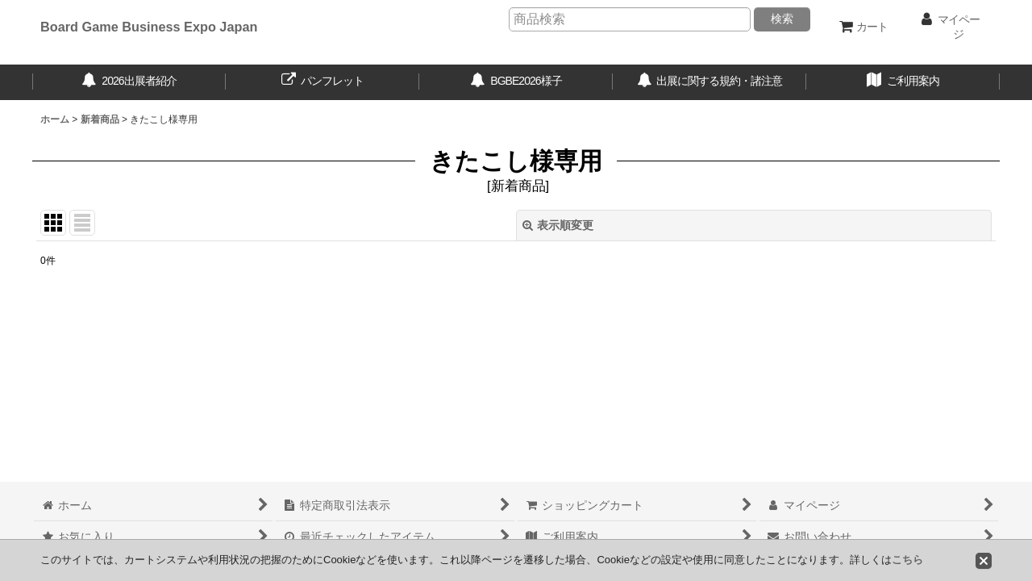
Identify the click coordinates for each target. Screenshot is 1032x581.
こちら (907, 560)
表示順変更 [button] (557, 225)
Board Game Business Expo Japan (148, 26)
